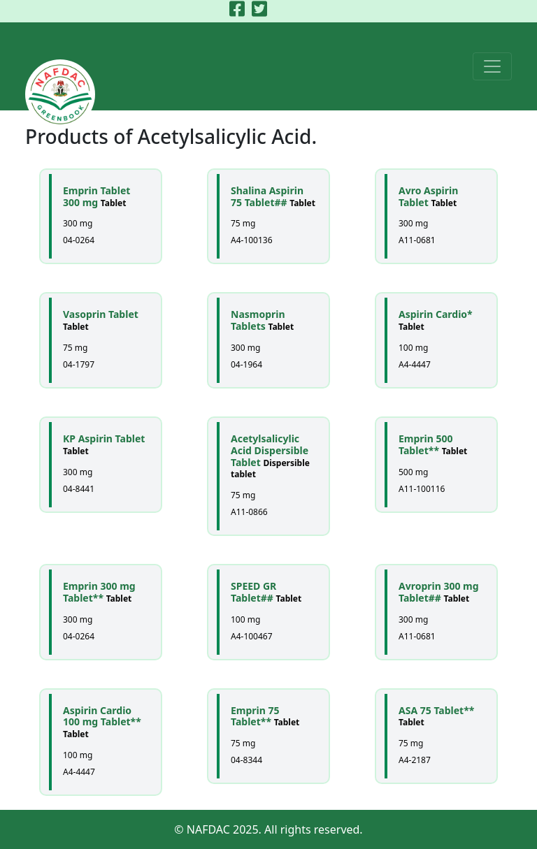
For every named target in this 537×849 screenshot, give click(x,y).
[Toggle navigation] (492, 66)
